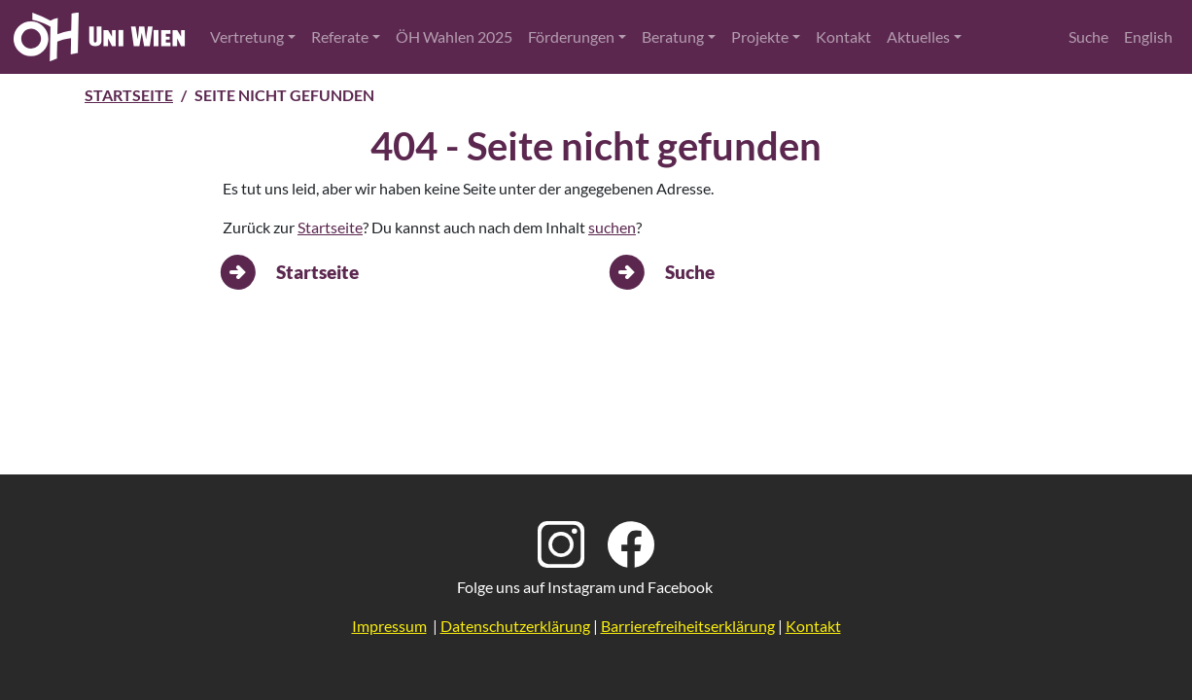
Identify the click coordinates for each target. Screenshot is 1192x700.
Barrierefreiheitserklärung (688, 625)
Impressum (389, 625)
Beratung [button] (673, 36)
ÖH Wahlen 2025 (454, 36)
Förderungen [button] (571, 36)
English (1148, 36)
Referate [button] (339, 36)
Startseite (129, 95)
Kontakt (843, 36)
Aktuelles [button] (918, 36)
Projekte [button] (760, 36)
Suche (1088, 36)
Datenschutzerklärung (515, 625)
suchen (612, 227)
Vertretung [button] (247, 36)
